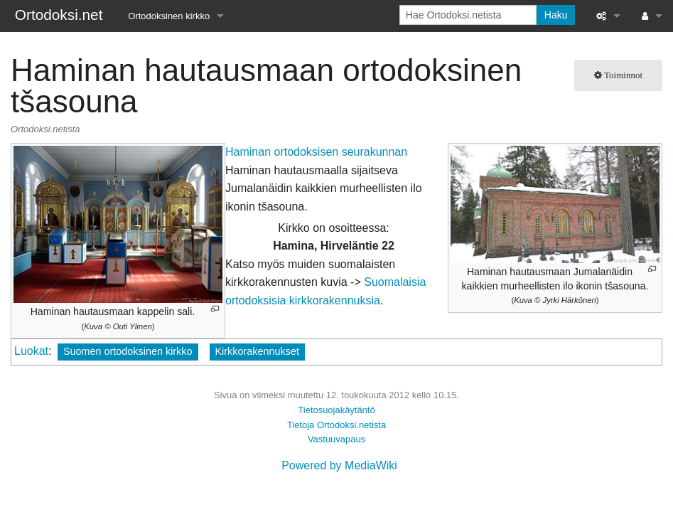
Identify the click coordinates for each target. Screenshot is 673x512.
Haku (556, 15)
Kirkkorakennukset (257, 351)
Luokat (31, 351)
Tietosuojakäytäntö (336, 410)
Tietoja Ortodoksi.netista (336, 425)
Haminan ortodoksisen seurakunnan (316, 152)
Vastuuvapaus (336, 439)
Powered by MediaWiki (339, 465)
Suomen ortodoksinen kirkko (128, 351)
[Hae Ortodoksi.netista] (468, 15)
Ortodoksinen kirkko (169, 16)
